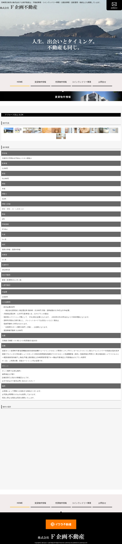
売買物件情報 (61, 82)
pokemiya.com (83, 542)
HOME (20, 82)
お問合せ (102, 82)
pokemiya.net (68, 542)
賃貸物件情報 (40, 82)
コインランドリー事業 (81, 82)
